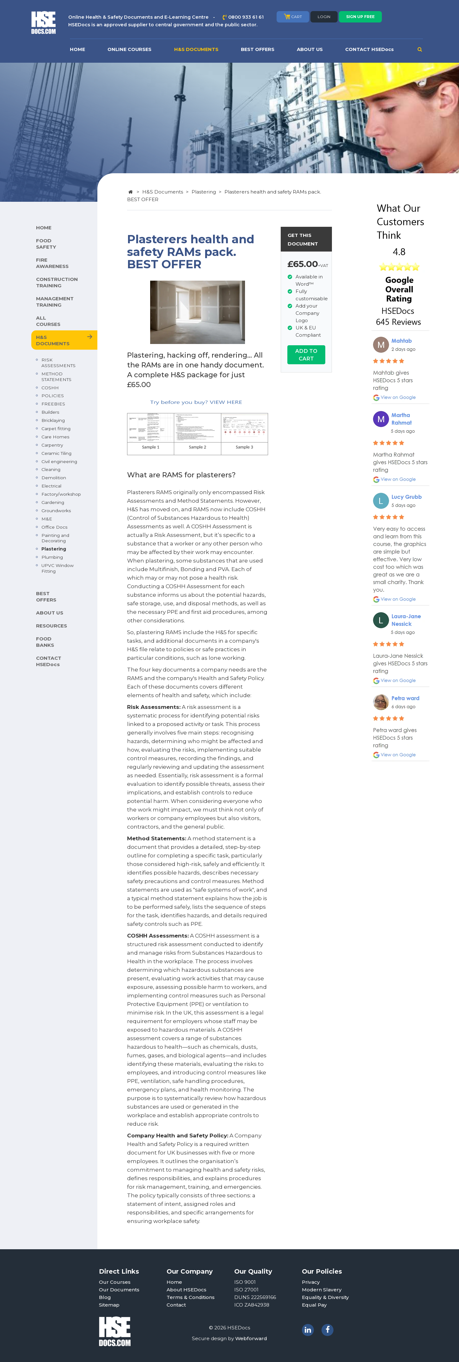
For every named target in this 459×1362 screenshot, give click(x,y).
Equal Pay (314, 1305)
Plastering (53, 548)
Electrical (51, 485)
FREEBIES (53, 403)
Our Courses (115, 1282)
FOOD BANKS (45, 642)
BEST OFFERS (257, 49)
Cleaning (50, 469)
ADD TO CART (306, 355)
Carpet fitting (55, 428)
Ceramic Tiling (56, 453)
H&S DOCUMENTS (196, 49)
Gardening (52, 502)
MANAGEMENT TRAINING (55, 302)
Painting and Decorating (55, 538)
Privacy (311, 1282)
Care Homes (55, 436)
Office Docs (54, 527)
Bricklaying (53, 420)
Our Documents (119, 1290)
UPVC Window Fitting (57, 568)
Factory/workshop (61, 494)
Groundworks (56, 510)
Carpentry (52, 445)
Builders (50, 412)
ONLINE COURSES (129, 49)
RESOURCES (51, 626)
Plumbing (52, 557)
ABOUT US (310, 49)
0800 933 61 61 (246, 17)
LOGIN (324, 16)
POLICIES (52, 395)
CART (293, 16)
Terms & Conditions (191, 1297)
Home (174, 1282)
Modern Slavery (322, 1290)
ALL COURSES (48, 321)
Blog (105, 1297)
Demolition (53, 477)
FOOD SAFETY (46, 244)
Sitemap (109, 1305)
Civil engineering (59, 461)
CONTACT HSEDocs (369, 49)
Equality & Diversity (325, 1297)
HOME (77, 49)
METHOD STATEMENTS (56, 376)
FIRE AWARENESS (52, 263)
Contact (176, 1305)
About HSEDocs (186, 1290)
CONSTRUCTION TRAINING (57, 282)
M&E (46, 518)
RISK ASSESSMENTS (58, 362)
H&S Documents (162, 192)
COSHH (50, 387)
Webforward (251, 1338)
